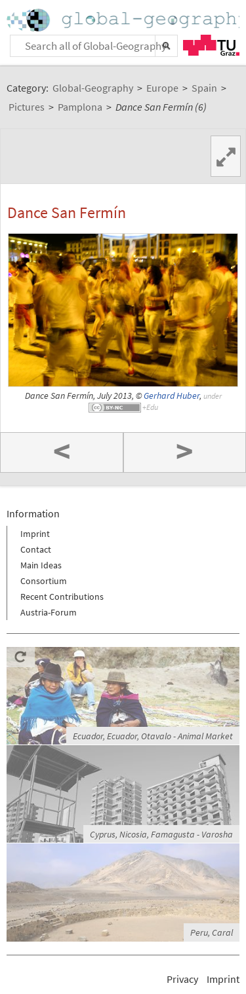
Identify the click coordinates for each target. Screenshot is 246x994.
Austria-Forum (48, 612)
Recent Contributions (62, 596)
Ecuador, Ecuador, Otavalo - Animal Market (153, 736)
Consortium (43, 581)
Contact (35, 549)
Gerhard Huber (171, 395)
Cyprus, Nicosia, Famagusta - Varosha (161, 834)
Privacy (182, 978)
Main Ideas (41, 565)
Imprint (35, 534)
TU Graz (211, 45)
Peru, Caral (211, 932)
